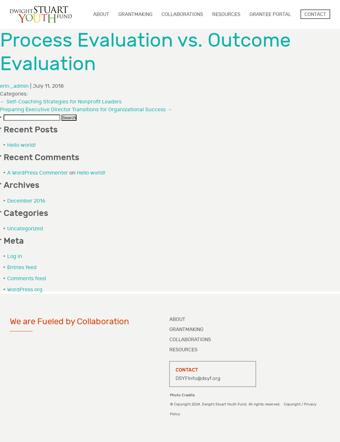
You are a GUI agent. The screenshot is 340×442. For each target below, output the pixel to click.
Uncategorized (25, 229)
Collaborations (190, 340)
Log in (14, 256)
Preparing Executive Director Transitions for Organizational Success (86, 110)
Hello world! (21, 145)
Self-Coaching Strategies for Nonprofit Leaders (61, 102)
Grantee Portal (270, 14)
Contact (315, 14)
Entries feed (22, 268)
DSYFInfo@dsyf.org (198, 378)
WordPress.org (24, 290)
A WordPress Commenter (37, 173)
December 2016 (26, 201)
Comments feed (26, 279)
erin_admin (14, 86)
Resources (183, 350)
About (177, 319)
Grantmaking (186, 329)
